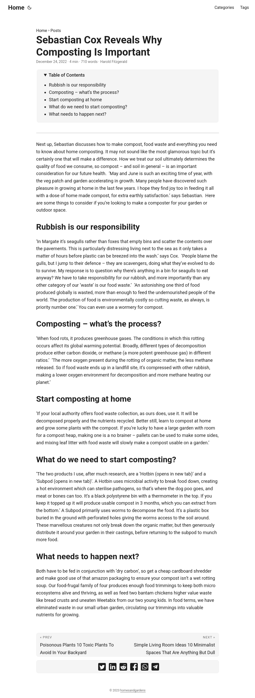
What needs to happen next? (78, 114)
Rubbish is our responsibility (78, 85)
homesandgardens (133, 690)
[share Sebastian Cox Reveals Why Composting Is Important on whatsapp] (144, 668)
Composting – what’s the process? (84, 92)
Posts (55, 30)
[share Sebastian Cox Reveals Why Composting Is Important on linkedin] (112, 668)
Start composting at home (75, 99)
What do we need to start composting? (88, 106)
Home (16, 7)
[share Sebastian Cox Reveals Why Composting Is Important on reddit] (123, 668)
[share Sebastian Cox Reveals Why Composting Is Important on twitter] (102, 668)
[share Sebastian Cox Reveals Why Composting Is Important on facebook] (134, 668)
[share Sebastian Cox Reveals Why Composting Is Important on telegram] (155, 668)
